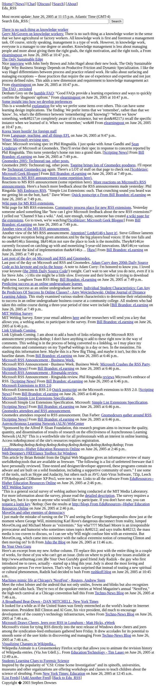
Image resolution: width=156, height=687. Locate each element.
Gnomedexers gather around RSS (126, 415)
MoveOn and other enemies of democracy (33, 512)
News (20, 4)
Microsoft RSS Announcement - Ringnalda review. (40, 373)
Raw (91, 250)
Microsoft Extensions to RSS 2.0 (26, 385)
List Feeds (11, 678)
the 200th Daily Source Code (45, 271)
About (71, 4)
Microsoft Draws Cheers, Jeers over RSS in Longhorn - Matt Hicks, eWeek (58, 623)
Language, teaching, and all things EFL (40, 135)
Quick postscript (64, 390)
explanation (40, 106)
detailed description (99, 496)
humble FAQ (44, 93)
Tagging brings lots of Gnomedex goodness (103, 165)
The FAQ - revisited (17, 89)
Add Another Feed (36, 678)
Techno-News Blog (109, 593)
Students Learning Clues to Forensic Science (35, 661)
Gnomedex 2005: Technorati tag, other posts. (35, 161)
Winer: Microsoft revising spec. (25, 140)
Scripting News (115, 152)
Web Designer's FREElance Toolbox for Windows (39, 453)
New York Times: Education (64, 673)
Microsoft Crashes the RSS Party (125, 364)
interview (17, 63)
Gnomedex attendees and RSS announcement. (36, 411)
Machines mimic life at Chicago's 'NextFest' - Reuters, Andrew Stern (53, 580)
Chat (31, 4)
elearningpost (12, 55)
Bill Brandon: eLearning (68, 174)
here (76, 318)
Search (58, 4)
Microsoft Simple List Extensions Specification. (38, 398)
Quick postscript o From (90, 195)
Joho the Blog (55, 542)
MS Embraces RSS (31, 191)
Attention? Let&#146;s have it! (93, 233)
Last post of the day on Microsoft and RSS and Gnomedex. (46, 258)
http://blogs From (85, 504)
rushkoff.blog (101, 572)
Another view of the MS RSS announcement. (36, 229)
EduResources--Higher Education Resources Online (41, 449)
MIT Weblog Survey (17, 313)
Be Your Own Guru (16, 546)
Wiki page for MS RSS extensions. (28, 203)
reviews (108, 377)
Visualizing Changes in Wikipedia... (29, 644)
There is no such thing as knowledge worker (35, 30)
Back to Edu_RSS (66, 678)
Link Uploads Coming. (19, 330)
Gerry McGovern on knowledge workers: (33, 34)
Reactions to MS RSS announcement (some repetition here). (47, 178)
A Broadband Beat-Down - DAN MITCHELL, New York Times (50, 601)
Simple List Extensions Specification (120, 402)
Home (7, 4)
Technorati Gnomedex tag (26, 169)
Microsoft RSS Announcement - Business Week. (38, 360)
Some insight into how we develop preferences (37, 102)
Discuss (44, 4)
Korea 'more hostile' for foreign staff (29, 131)
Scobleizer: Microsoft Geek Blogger (96, 220)
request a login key (16, 504)
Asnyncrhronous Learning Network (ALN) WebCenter (43, 424)
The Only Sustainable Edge (22, 59)
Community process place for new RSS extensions (93, 207)
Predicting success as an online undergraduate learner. (42, 284)
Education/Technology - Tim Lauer (98, 652)
